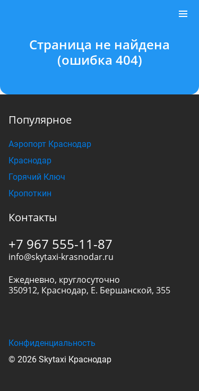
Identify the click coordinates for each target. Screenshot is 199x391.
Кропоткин (29, 193)
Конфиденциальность (52, 343)
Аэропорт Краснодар (49, 144)
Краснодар (29, 160)
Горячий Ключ (36, 177)
